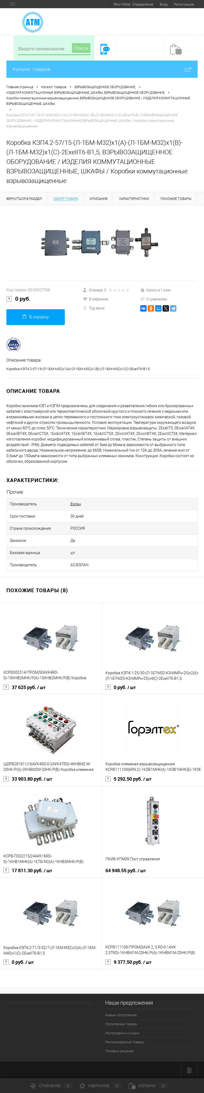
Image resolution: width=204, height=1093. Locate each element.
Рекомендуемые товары (124, 1042)
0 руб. (18, 299)
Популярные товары (121, 1024)
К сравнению (153, 299)
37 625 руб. (24, 687)
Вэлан (75, 504)
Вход (163, 4)
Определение (142, 4)
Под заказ (93, 308)
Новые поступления (121, 1015)
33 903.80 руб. (27, 779)
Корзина (148, 1086)
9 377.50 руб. (128, 962)
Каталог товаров (102, 69)
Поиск (81, 48)
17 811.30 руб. (27, 871)
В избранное (95, 299)
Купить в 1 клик (155, 290)
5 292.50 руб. (128, 779)
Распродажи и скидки (122, 1033)
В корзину (36, 316)
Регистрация (184, 4)
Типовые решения (119, 1051)
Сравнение (51, 1086)
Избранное (100, 1086)
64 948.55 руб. (125, 871)
